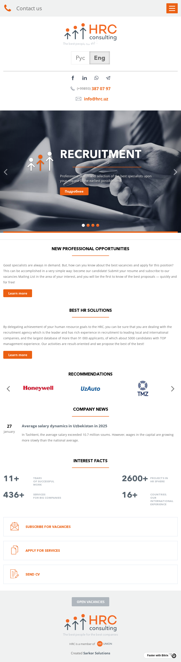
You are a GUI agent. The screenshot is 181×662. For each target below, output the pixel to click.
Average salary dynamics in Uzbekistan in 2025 (64, 425)
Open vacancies (90, 602)
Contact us (22, 8)
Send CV (25, 574)
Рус (80, 57)
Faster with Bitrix (157, 655)
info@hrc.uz (96, 99)
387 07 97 (101, 88)
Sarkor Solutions (96, 653)
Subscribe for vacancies (40, 527)
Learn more (17, 293)
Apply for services (35, 550)
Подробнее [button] (74, 191)
